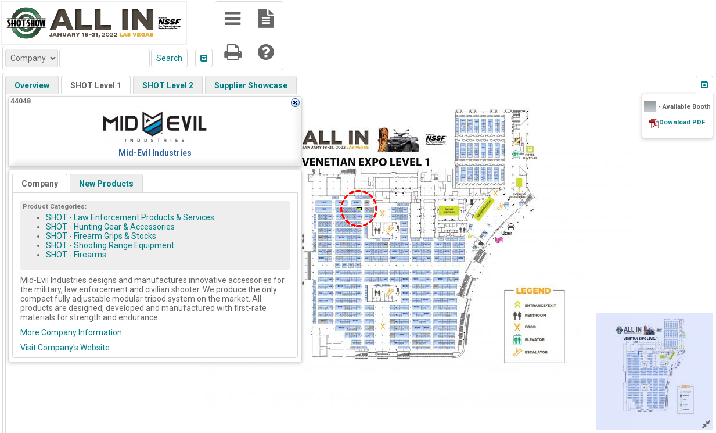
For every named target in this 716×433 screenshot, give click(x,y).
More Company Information (71, 332)
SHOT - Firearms (76, 254)
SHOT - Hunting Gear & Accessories (110, 226)
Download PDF (682, 122)
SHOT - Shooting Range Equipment (110, 245)
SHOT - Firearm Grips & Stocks (101, 236)
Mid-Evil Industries (155, 153)
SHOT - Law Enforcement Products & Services (130, 217)
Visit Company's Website (65, 347)
